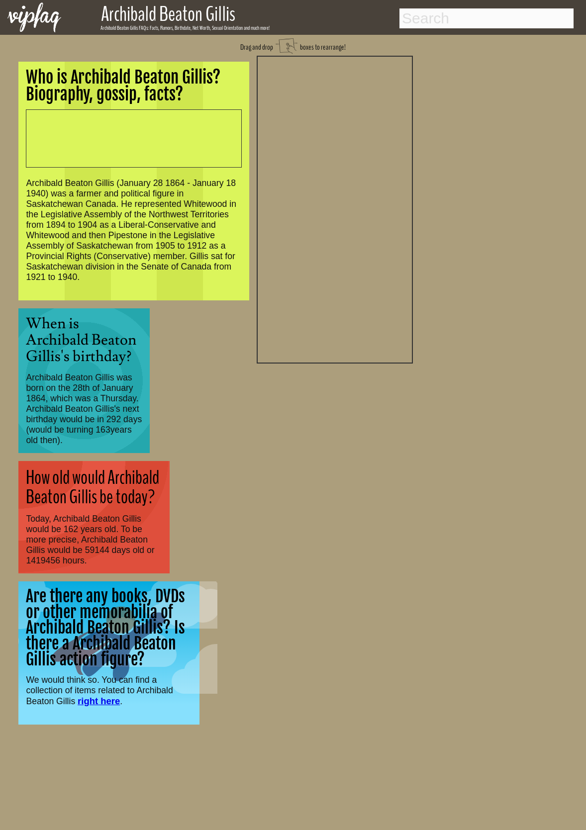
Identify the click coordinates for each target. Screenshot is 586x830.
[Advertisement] (334, 208)
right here (99, 701)
